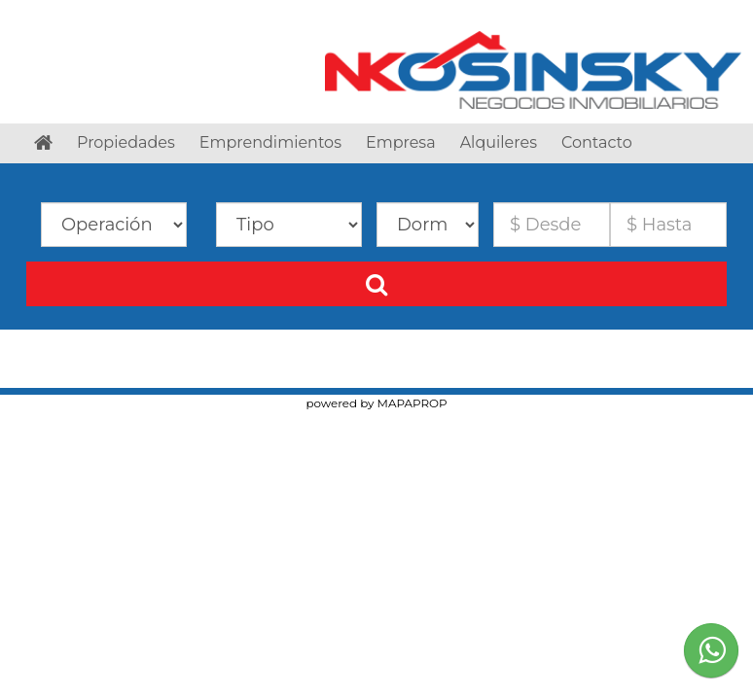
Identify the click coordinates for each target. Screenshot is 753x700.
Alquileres (498, 142)
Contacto (596, 142)
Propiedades (126, 142)
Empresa (401, 142)
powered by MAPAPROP (376, 403)
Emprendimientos (270, 142)
